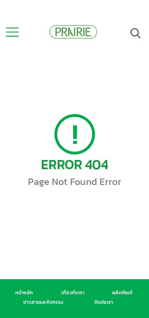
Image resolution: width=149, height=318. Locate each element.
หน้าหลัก (24, 292)
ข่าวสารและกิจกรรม (43, 302)
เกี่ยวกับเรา (72, 292)
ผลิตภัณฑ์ (122, 292)
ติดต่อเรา (103, 302)
